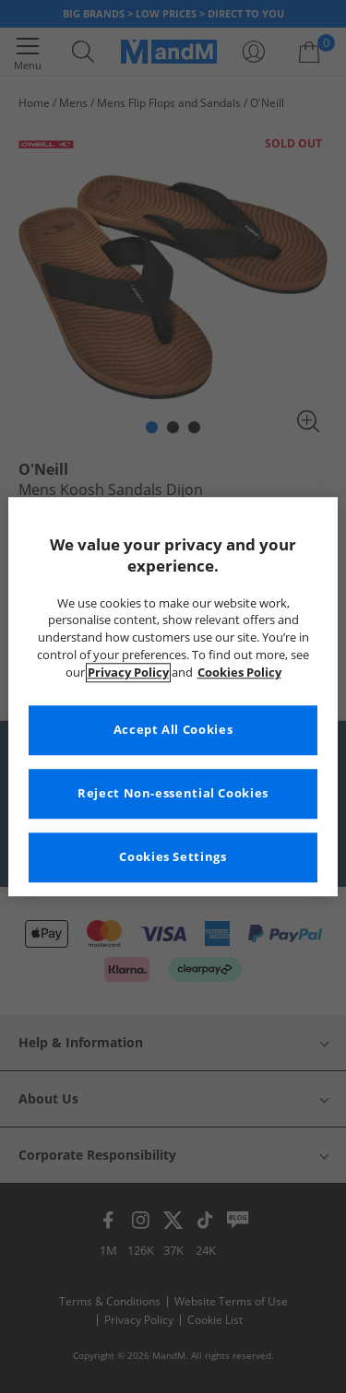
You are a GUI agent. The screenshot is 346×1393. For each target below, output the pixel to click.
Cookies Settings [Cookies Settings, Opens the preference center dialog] (172, 857)
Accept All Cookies (173, 730)
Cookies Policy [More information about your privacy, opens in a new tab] (239, 672)
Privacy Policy (128, 672)
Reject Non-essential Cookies (173, 793)
